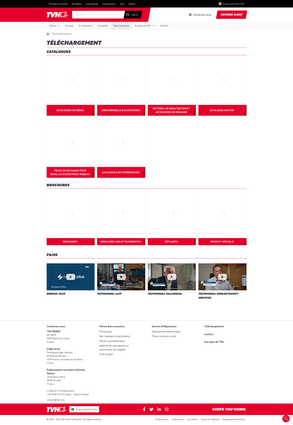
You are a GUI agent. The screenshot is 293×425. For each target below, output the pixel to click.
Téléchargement (121, 25)
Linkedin (159, 409)
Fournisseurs (109, 3)
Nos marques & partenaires (114, 336)
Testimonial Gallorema (165, 294)
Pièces (52, 25)
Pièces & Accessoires (112, 326)
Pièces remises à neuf (164, 336)
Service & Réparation (164, 326)
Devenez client (232, 15)
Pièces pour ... (106, 331)
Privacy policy (162, 419)
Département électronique (166, 331)
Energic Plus (56, 294)
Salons (131, 3)
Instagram (166, 409)
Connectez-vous (202, 14)
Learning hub (91, 3)
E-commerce (85, 25)
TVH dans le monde (58, 3)
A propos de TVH (143, 25)
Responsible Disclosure (234, 419)
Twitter (151, 409)
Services (69, 25)
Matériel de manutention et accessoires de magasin (114, 347)
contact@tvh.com (55, 399)
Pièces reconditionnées (112, 341)
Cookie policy (178, 419)
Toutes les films (235, 265)
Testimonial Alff (109, 294)
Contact (164, 25)
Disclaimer (193, 419)
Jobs (122, 3)
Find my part (106, 354)
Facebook (144, 409)
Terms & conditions (210, 419)
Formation (102, 25)
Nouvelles (76, 3)
